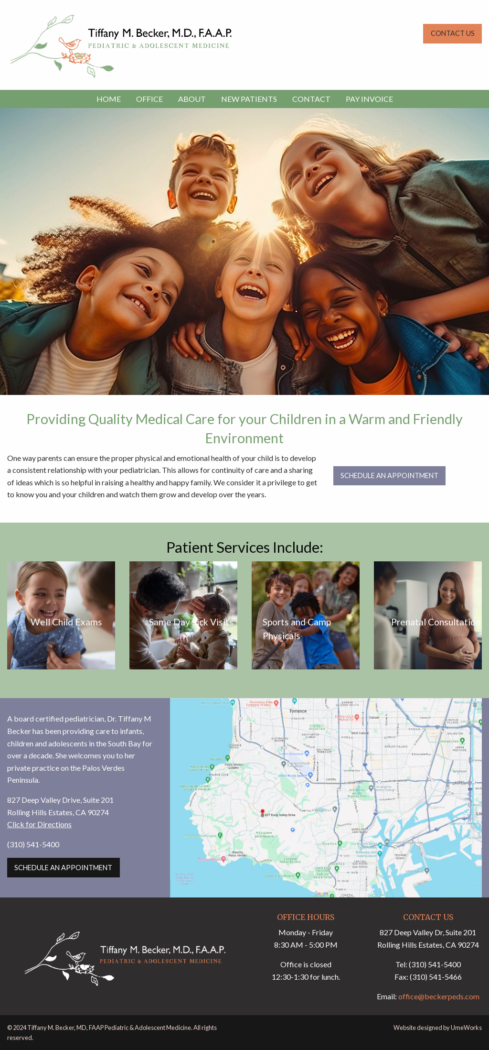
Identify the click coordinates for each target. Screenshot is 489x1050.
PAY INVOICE (369, 98)
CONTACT (311, 98)
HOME (108, 98)
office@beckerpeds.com (438, 996)
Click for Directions (39, 824)
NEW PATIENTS (249, 98)
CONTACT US (453, 33)
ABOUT (192, 98)
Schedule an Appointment (389, 475)
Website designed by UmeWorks (437, 1027)
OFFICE (149, 98)
